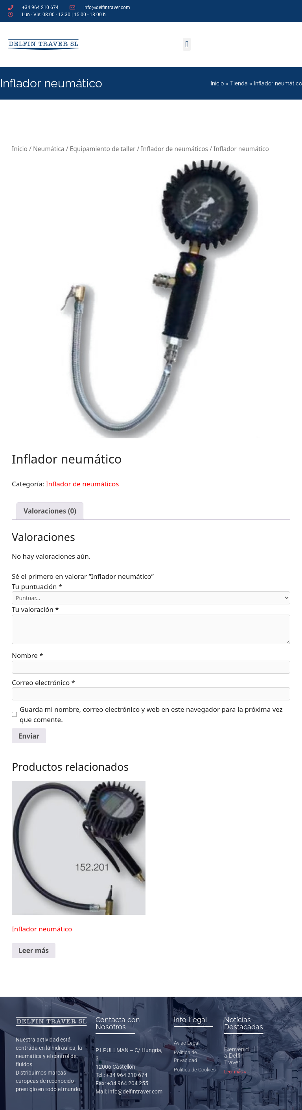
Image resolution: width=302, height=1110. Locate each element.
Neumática (48, 148)
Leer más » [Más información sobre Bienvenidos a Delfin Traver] (235, 1072)
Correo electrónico (43, 682)
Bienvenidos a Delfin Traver (239, 1056)
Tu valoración (35, 609)
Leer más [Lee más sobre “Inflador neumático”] (33, 950)
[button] (186, 44)
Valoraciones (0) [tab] (50, 510)
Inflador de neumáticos (174, 148)
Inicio (217, 83)
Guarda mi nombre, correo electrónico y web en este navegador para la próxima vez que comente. (151, 714)
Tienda (239, 83)
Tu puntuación (37, 586)
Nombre (27, 655)
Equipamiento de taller (103, 148)
